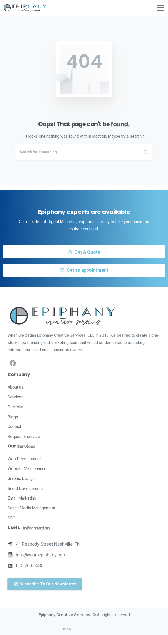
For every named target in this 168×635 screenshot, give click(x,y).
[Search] (77, 152)
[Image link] (84, 315)
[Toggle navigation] (160, 8)
